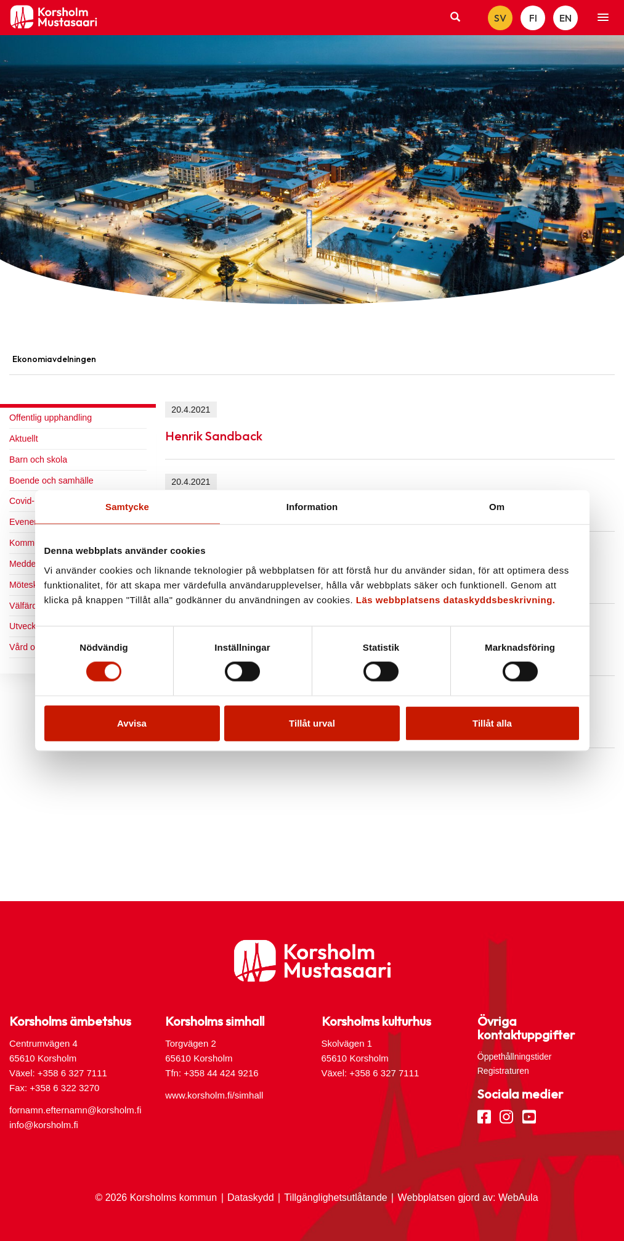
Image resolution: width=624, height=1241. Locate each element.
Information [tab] (312, 506)
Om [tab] (496, 506)
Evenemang (32, 522)
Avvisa (132, 722)
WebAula (518, 1197)
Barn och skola (38, 459)
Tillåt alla (492, 722)
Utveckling (29, 626)
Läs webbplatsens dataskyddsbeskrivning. (456, 599)
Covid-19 (26, 501)
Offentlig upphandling (50, 418)
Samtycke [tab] (127, 506)
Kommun (26, 543)
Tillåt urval (312, 722)
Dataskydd (250, 1197)
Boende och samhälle (51, 480)
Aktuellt (23, 438)
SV (500, 18)
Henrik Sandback (213, 435)
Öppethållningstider (514, 1057)
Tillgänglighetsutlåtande (335, 1197)
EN (565, 18)
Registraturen (503, 1071)
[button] (603, 18)
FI (533, 18)
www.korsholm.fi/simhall (214, 1095)
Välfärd (23, 606)
